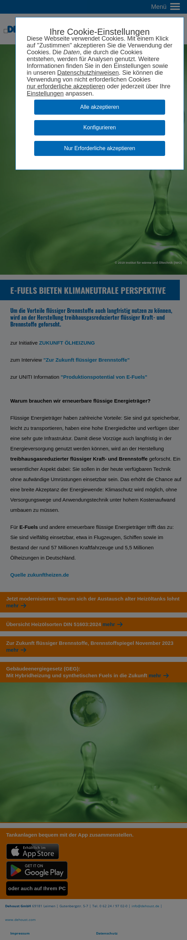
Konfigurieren (99, 127)
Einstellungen (45, 93)
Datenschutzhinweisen (88, 72)
